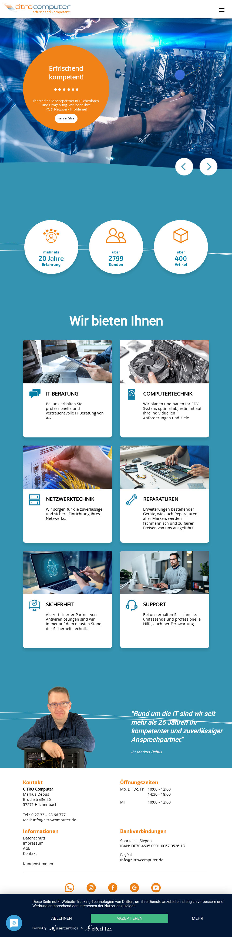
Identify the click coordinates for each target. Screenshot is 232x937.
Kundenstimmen (38, 863)
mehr (197, 918)
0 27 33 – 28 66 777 (48, 814)
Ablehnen (61, 918)
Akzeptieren (129, 918)
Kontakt (30, 853)
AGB (27, 848)
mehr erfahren (67, 118)
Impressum (33, 843)
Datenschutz (34, 838)
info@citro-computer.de (54, 819)
